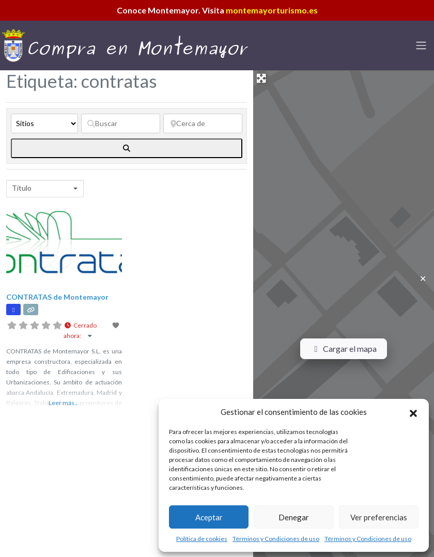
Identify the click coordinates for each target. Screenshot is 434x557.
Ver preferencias (378, 517)
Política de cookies (201, 539)
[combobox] (45, 188)
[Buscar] (120, 123)
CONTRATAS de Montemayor (57, 296)
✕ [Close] (423, 278)
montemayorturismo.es (272, 10)
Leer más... (64, 403)
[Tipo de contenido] (44, 123)
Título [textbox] (22, 187)
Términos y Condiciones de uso (276, 539)
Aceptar (209, 517)
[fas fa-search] (126, 148)
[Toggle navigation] (421, 45)
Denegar (293, 517)
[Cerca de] (202, 123)
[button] (413, 412)
